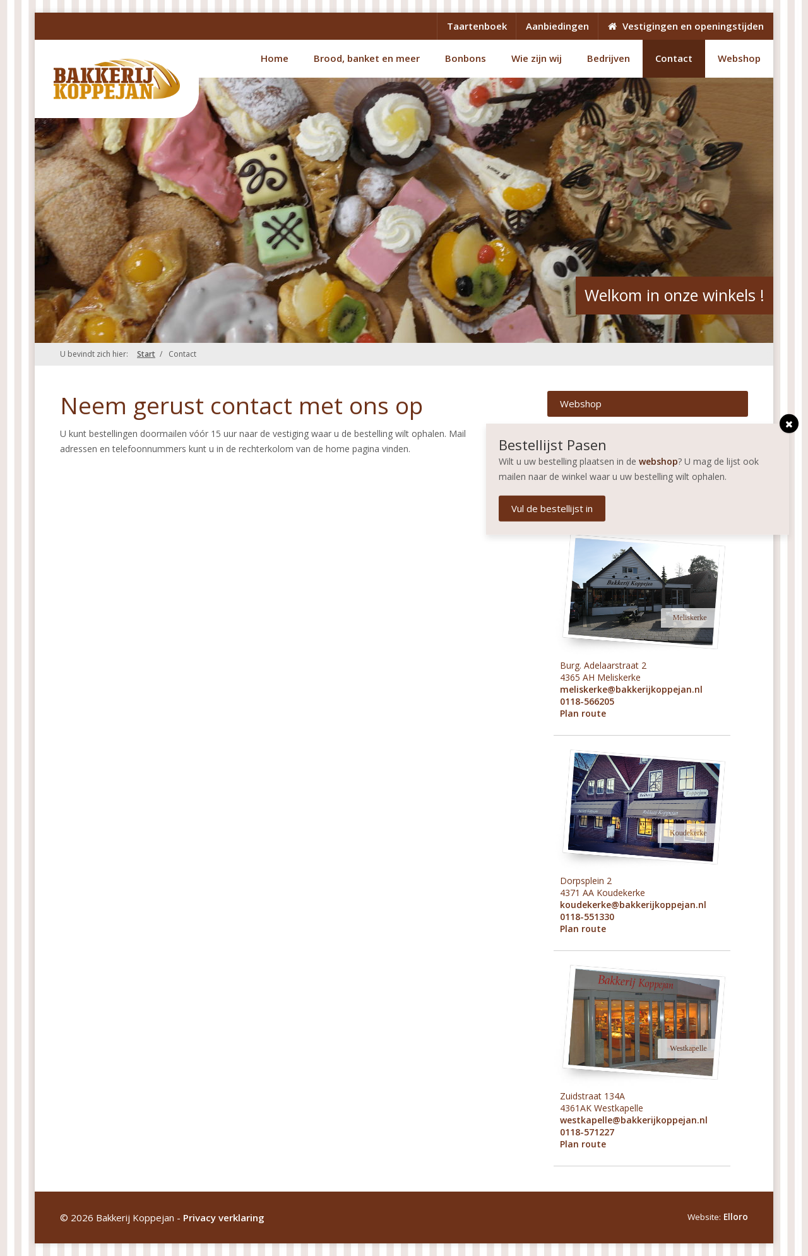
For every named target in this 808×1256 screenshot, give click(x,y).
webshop (660, 461)
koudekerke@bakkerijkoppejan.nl (633, 905)
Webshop (739, 58)
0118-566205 (587, 701)
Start (146, 354)
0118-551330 (587, 917)
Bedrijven (608, 58)
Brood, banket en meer (367, 58)
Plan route (583, 713)
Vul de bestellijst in (554, 508)
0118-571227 (587, 1132)
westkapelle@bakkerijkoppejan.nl (634, 1120)
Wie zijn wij (536, 58)
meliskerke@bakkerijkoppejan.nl (631, 689)
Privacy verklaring (223, 1217)
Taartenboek (477, 26)
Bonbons (465, 58)
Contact (673, 58)
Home (274, 58)
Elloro (735, 1217)
